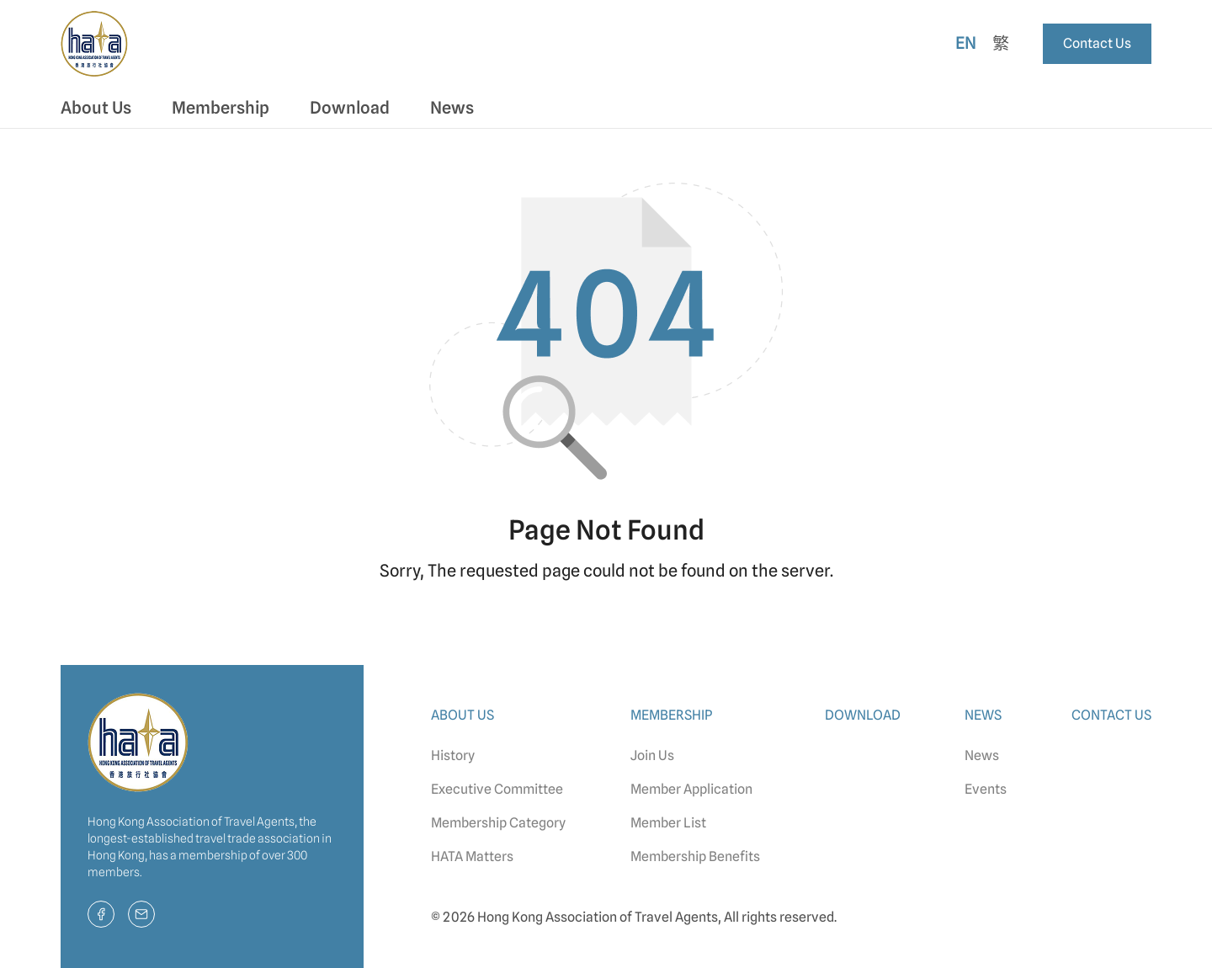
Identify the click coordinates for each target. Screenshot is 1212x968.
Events (986, 789)
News (982, 755)
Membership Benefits (695, 856)
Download (350, 108)
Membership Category (498, 823)
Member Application (691, 789)
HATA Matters (472, 856)
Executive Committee (497, 789)
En (965, 43)
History (453, 755)
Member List (668, 823)
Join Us (652, 755)
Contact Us (1097, 43)
